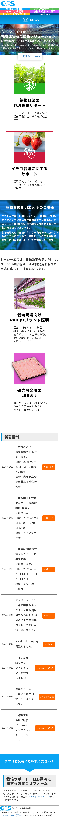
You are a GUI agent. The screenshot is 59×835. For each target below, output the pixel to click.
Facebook (44, 22)
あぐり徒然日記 (47, 707)
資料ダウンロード (30, 66)
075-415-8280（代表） (11, 825)
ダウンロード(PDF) (45, 678)
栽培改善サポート (44, 10)
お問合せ (31, 30)
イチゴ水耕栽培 (15, 16)
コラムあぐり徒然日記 (14, 22)
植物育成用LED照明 (44, 16)
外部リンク (49, 477)
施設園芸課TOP (15, 10)
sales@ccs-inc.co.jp (39, 807)
